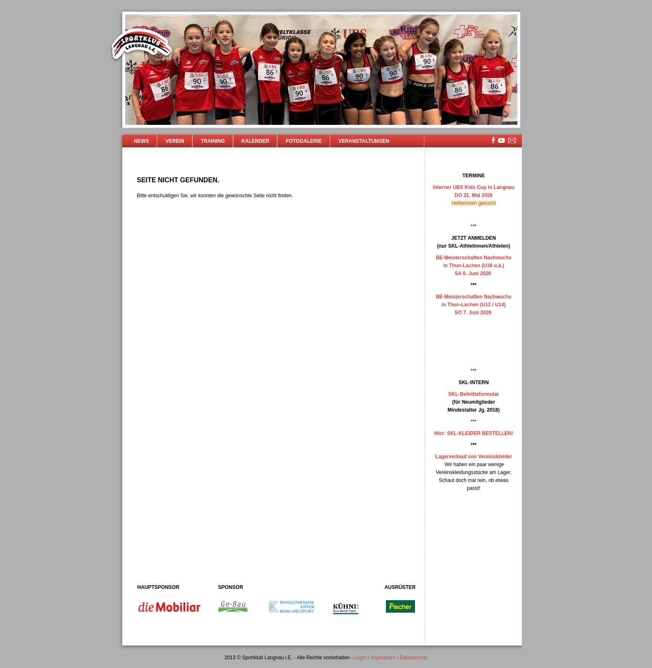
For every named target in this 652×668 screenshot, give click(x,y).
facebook (493, 140)
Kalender (255, 141)
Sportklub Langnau (142, 45)
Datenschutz (414, 658)
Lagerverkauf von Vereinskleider (473, 456)
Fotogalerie (303, 141)
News (141, 141)
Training (213, 141)
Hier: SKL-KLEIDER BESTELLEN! (473, 433)
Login (360, 658)
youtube (501, 140)
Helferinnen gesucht (474, 203)
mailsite (512, 141)
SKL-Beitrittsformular (473, 394)
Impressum (383, 658)
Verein (174, 141)
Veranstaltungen (363, 141)
